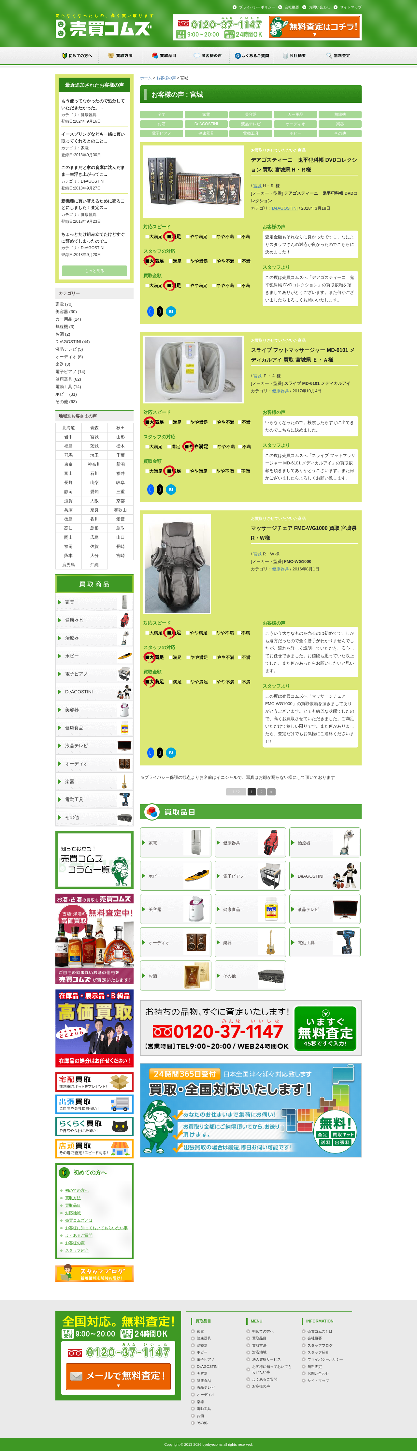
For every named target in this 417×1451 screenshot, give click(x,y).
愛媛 (120, 519)
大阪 (94, 500)
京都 (120, 500)
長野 (68, 482)
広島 (94, 537)
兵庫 (68, 509)
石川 (94, 473)
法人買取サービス (266, 1359)
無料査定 (339, 55)
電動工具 (251, 133)
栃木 (120, 446)
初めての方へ (77, 55)
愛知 (94, 491)
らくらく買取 (94, 1126)
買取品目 (164, 55)
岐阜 (120, 482)
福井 (120, 473)
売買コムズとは (79, 1220)
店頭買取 (94, 1148)
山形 (120, 436)
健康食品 (98, 727)
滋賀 (68, 500)
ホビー (295, 133)
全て (161, 114)
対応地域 (73, 1213)
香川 (94, 519)
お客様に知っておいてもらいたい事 (96, 1228)
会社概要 (292, 7)
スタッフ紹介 (77, 1250)
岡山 (68, 537)
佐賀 (94, 546)
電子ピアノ (161, 133)
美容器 (251, 114)
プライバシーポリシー (257, 7)
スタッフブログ (94, 1273)
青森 (94, 427)
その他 (340, 133)
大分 (94, 555)
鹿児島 (68, 564)
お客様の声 (208, 55)
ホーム (146, 78)
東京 (68, 464)
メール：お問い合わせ (314, 27)
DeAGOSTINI (206, 124)
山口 (120, 537)
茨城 (94, 446)
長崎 (120, 546)
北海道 (68, 427)
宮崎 (120, 555)
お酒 (161, 124)
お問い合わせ (319, 7)
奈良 (94, 509)
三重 (120, 491)
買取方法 (121, 55)
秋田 (120, 427)
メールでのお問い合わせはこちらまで (325, 1028)
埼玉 (94, 455)
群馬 (68, 455)
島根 (94, 528)
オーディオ (295, 124)
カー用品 (295, 114)
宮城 (257, 185)
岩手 (68, 436)
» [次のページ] (271, 792)
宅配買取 (94, 1082)
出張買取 (94, 1104)
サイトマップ (351, 7)
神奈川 (94, 464)
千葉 (120, 455)
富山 (68, 473)
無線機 (340, 114)
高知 (68, 528)
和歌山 (120, 509)
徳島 (68, 519)
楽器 (340, 124)
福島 (68, 446)
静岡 (68, 491)
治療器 (98, 638)
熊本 (68, 555)
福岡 (68, 546)
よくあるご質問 (252, 55)
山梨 (94, 482)
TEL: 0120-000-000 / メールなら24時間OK (118, 1376)
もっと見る (94, 270)
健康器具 (206, 133)
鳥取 (120, 528)
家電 (206, 114)
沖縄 (94, 564)
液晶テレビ (251, 124)
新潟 (120, 464)
